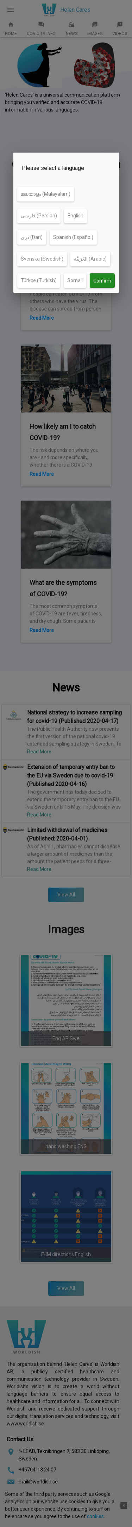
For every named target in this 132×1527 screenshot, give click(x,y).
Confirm (102, 281)
